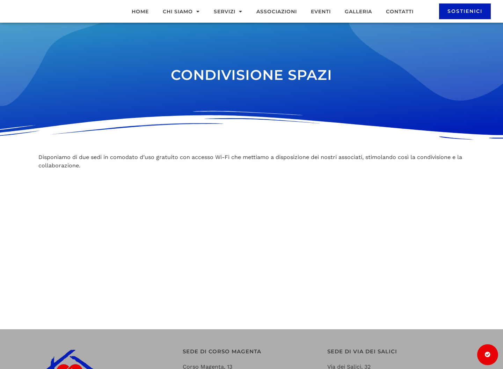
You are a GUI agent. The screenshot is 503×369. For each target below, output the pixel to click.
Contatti (400, 20)
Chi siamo (181, 20)
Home (140, 20)
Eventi (321, 20)
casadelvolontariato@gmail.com (227, 309)
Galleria (358, 20)
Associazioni (276, 20)
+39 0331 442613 (205, 317)
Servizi (228, 20)
